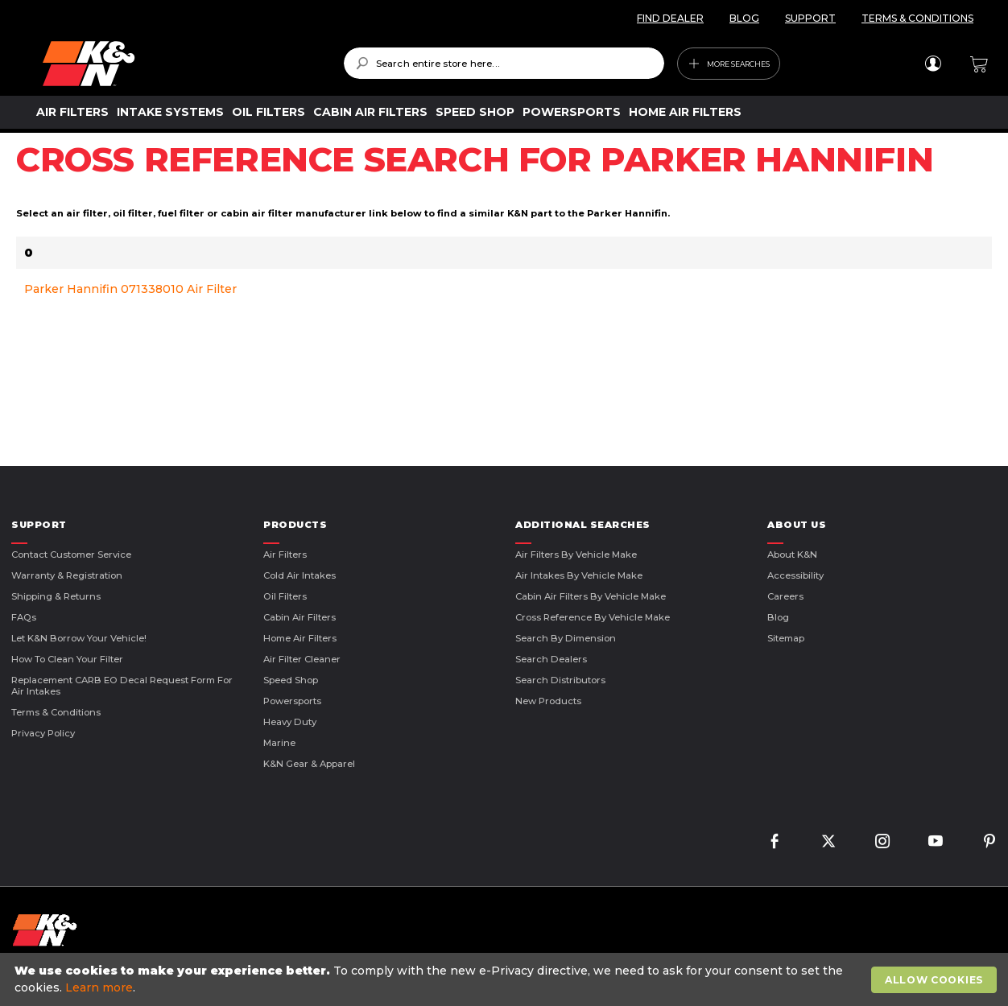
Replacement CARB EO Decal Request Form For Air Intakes (122, 685)
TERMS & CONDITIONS (917, 18)
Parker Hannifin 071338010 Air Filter (130, 289)
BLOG (744, 18)
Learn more (99, 987)
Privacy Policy (43, 733)
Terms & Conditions (56, 712)
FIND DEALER (670, 18)
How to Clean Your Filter (67, 659)
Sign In (932, 63)
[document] (506, 979)
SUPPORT (810, 18)
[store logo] (181, 63)
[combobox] (504, 63)
